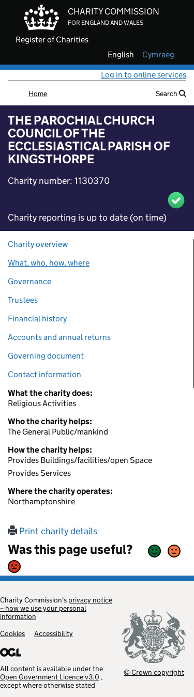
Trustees (23, 300)
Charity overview (38, 244)
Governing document (46, 356)
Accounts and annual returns (59, 337)
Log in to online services (143, 75)
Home (37, 93)
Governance (29, 281)
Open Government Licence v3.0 (49, 676)
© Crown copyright (154, 672)
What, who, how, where (48, 263)
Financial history (37, 318)
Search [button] (171, 93)
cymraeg (158, 54)
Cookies (12, 633)
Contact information (44, 374)
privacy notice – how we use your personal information (56, 608)
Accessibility (53, 633)
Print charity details (52, 531)
